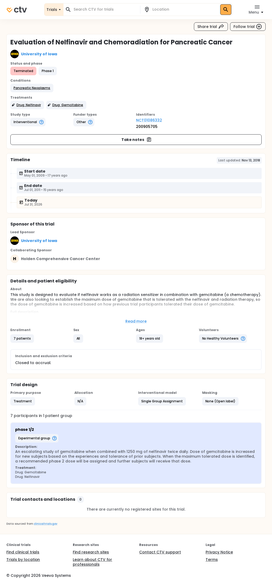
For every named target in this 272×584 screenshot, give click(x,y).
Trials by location (23, 559)
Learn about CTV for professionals (92, 562)
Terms (212, 559)
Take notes (136, 139)
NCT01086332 (149, 120)
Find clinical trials (22, 552)
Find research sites (91, 552)
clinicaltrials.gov (45, 524)
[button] (31, 88)
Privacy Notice (219, 552)
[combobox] (105, 9)
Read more (136, 321)
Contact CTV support (160, 552)
